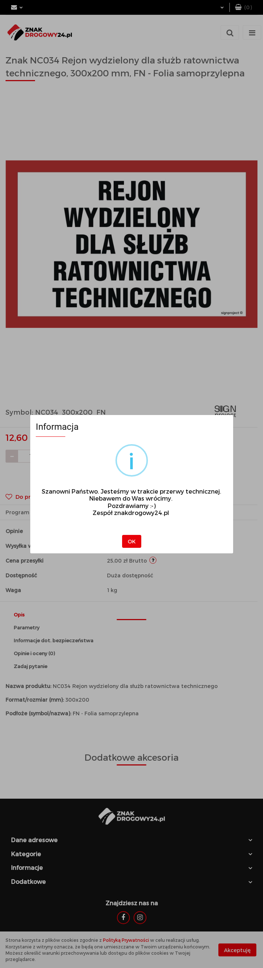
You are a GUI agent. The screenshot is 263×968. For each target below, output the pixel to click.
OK (132, 541)
